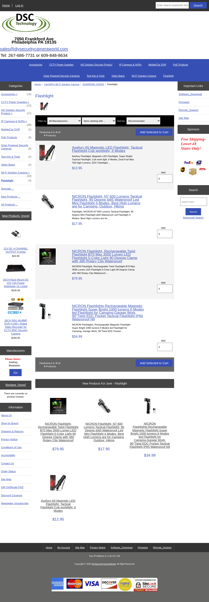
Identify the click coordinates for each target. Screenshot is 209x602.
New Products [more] (15, 216)
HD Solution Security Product (96, 64)
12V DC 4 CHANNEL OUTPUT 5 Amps (15, 239)
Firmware (184, 102)
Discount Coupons (11, 495)
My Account (63, 547)
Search (193, 190)
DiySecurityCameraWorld (104, 564)
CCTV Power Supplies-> (16, 103)
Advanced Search (193, 217)
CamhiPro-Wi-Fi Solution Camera (61, 84)
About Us (6, 415)
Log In (19, 5)
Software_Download (190, 94)
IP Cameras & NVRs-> (16, 122)
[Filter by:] (64, 120)
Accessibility (8, 455)
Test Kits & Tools (96, 76)
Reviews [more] (16, 385)
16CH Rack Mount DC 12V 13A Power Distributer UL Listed (16, 275)
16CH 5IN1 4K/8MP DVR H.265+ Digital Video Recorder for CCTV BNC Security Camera (15, 316)
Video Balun (118, 76)
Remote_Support (188, 110)
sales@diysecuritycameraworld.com (34, 48)
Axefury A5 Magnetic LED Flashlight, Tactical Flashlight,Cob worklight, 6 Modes (107, 149)
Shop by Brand (9, 423)
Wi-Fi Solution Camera (144, 76)
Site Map (6, 479)
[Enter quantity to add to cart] (165, 178)
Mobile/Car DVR (157, 64)
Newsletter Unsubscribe (15, 503)
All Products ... (9, 204)
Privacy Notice (9, 439)
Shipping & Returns (12, 431)
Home (6, 5)
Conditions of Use (11, 447)
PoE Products (180, 64)
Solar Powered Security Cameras (61, 76)
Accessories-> (16, 94)
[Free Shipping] (193, 158)
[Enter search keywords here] (172, 5)
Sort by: (121, 121)
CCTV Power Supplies (61, 64)
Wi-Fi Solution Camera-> (16, 173)
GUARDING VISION (93, 84)
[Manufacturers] (16, 363)
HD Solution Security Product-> (16, 112)
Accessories (35, 64)
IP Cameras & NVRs (130, 64)
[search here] (193, 201)
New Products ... (10, 196)
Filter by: (42, 121)
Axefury (16, 362)
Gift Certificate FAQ (12, 487)
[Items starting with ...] (99, 120)
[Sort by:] (143, 120)
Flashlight (168, 76)
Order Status (8, 471)
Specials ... (7, 188)
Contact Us (7, 463)
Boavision (16, 365)
